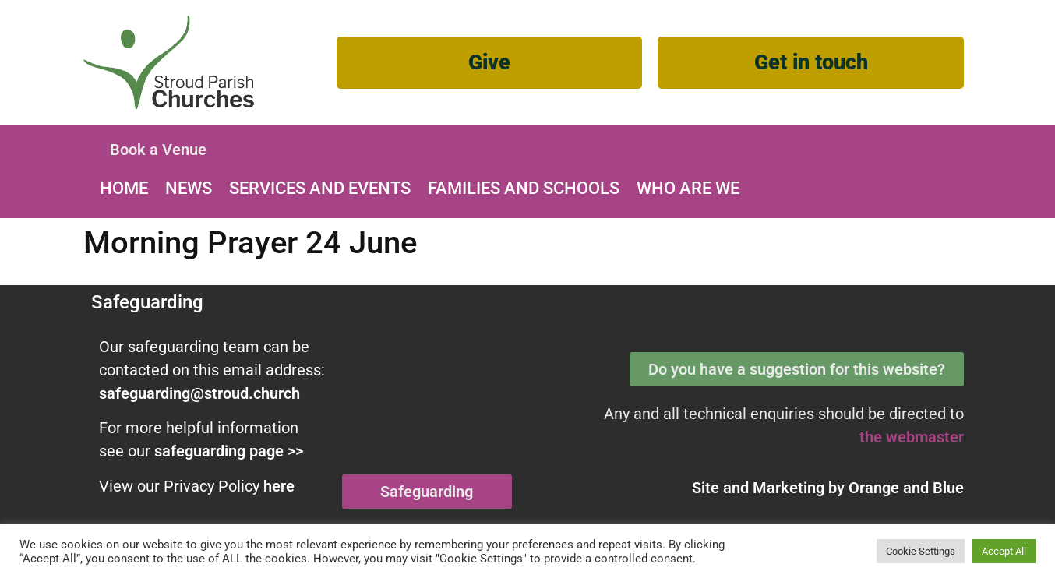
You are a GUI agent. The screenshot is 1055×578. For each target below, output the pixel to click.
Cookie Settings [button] (920, 551)
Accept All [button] (1004, 551)
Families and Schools (523, 188)
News (188, 188)
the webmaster (911, 437)
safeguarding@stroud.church (199, 393)
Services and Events (320, 188)
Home (124, 188)
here (279, 486)
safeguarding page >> (228, 451)
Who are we (688, 188)
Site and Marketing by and (828, 487)
